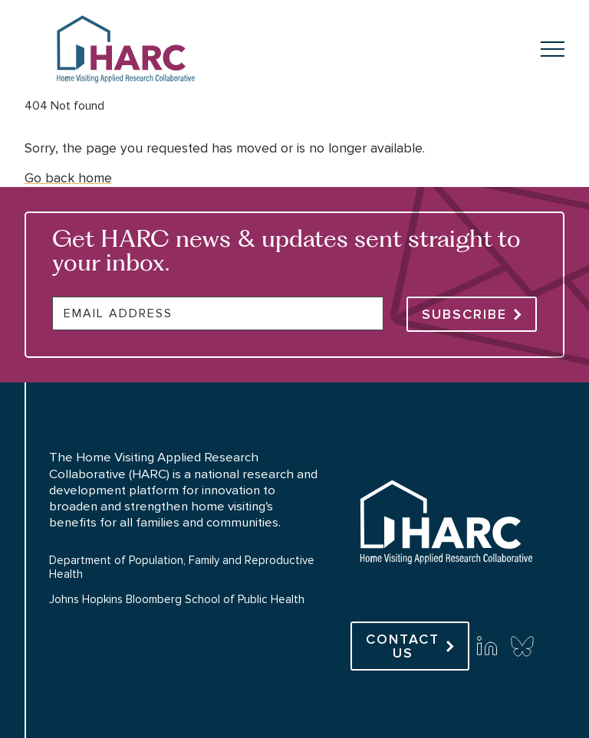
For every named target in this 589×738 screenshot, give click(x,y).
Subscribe (464, 314)
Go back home (68, 178)
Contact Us (402, 646)
